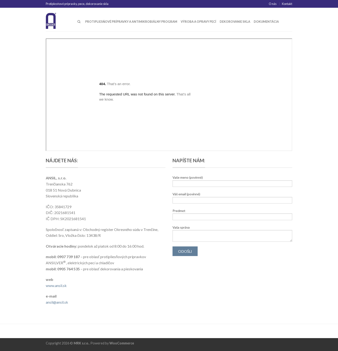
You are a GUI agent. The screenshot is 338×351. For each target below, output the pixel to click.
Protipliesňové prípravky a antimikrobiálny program (131, 21)
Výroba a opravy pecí (198, 21)
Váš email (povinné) (232, 198)
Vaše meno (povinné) (232, 181)
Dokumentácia (266, 21)
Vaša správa (232, 233)
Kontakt (287, 4)
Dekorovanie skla (235, 21)
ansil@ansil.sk (57, 302)
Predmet (232, 214)
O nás (273, 4)
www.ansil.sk (56, 285)
